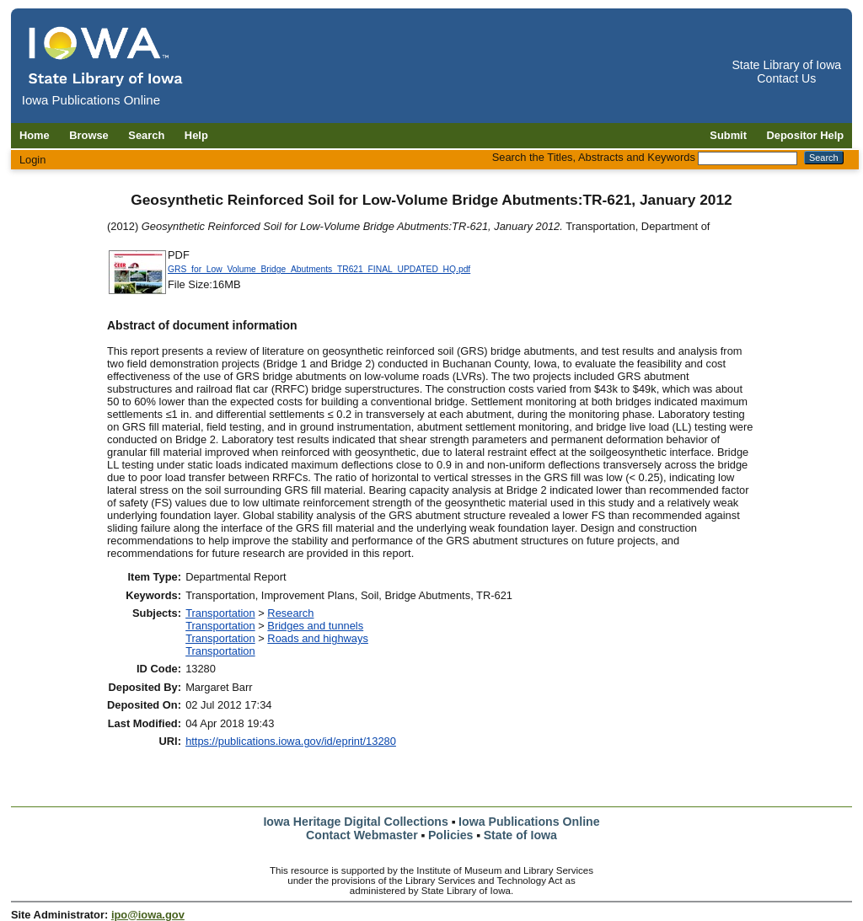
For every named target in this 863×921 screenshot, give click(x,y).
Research (290, 613)
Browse (89, 135)
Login (32, 159)
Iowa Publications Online (529, 821)
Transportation (220, 613)
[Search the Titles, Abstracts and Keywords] (747, 158)
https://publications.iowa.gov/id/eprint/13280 (290, 741)
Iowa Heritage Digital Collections (355, 821)
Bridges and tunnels (315, 625)
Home (34, 135)
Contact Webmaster (362, 835)
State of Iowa (520, 835)
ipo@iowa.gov (148, 914)
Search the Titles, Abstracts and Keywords (593, 157)
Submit (728, 135)
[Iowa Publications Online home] (106, 56)
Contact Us (786, 78)
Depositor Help (805, 135)
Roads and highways (317, 638)
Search (146, 135)
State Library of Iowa (786, 65)
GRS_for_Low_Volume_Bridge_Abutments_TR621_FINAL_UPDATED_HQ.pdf (319, 269)
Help (196, 135)
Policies (451, 835)
